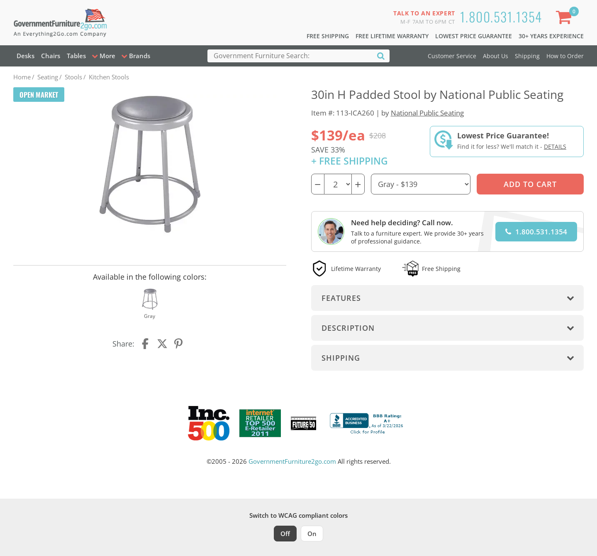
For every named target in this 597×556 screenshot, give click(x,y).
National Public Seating (427, 113)
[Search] (381, 55)
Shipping (527, 56)
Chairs (50, 56)
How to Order (565, 56)
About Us (495, 56)
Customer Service (452, 56)
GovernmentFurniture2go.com (292, 461)
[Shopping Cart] (565, 19)
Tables (76, 56)
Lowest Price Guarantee (473, 36)
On (312, 533)
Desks (25, 56)
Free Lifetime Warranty (392, 36)
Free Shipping (328, 36)
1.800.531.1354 (501, 16)
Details (555, 146)
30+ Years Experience (551, 36)
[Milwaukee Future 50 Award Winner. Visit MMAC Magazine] (303, 423)
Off (285, 533)
